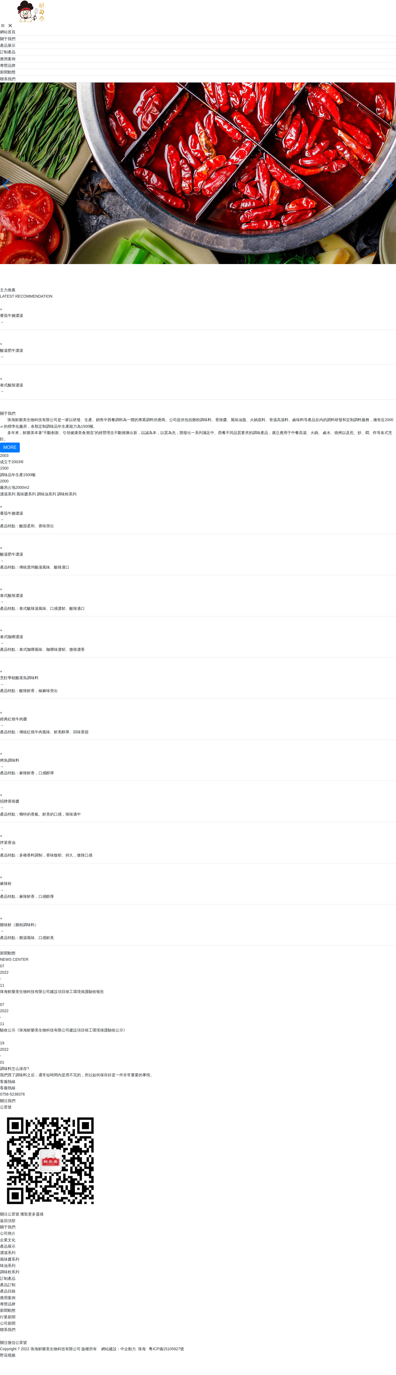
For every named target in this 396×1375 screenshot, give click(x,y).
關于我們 (7, 1227)
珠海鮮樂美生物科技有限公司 (71, 271)
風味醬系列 (9, 1259)
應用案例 (7, 1298)
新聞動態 (7, 1310)
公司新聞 (7, 1323)
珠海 (142, 1349)
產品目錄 (7, 1291)
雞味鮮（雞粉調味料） (19, 925)
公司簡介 (7, 1233)
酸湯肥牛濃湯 (11, 350)
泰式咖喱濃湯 (11, 637)
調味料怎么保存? (14, 1068)
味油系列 (7, 1265)
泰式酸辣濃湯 (11, 385)
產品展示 (7, 1246)
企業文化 (7, 1240)
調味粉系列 (9, 1272)
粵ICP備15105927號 (166, 1349)
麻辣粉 (6, 883)
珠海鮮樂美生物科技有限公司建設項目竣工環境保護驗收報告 (52, 991)
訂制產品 (7, 1278)
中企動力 (128, 1349)
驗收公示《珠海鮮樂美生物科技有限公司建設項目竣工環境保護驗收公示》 (63, 1030)
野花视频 (7, 1355)
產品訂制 (7, 1285)
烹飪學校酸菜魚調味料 (19, 678)
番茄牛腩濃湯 (11, 315)
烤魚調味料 (9, 760)
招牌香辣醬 (9, 801)
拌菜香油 (7, 842)
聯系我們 (7, 1329)
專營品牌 (7, 1304)
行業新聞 (7, 1317)
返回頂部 (7, 1220)
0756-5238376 (12, 1094)
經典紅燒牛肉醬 (13, 719)
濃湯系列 (7, 1252)
